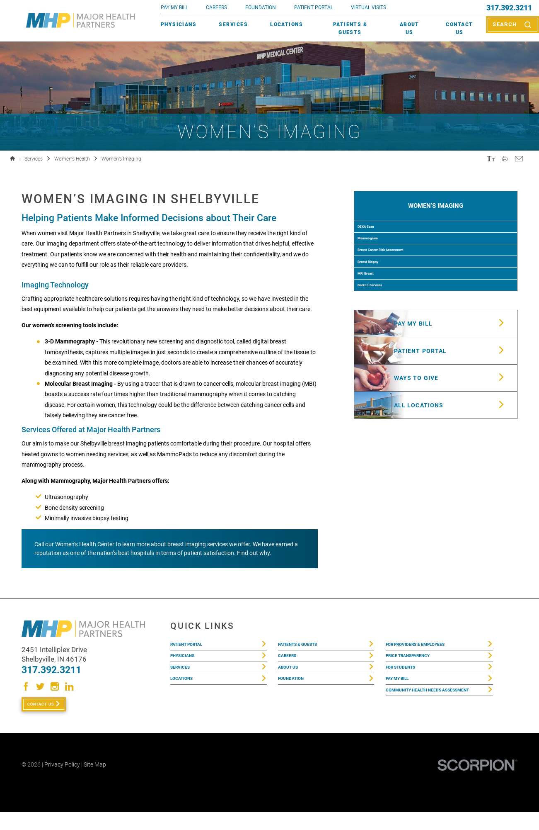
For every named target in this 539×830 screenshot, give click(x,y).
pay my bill (174, 7)
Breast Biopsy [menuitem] (379, 301)
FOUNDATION (260, 7)
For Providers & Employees (427, 646)
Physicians (178, 24)
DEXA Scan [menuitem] (376, 239)
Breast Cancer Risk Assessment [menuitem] (405, 280)
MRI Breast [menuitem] (376, 322)
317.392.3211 (509, 8)
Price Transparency (417, 662)
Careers (216, 7)
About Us (409, 28)
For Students (407, 678)
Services (233, 24)
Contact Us (459, 28)
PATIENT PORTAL (313, 7)
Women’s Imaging (435, 210)
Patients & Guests (350, 28)
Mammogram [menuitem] (379, 259)
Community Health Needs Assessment (424, 715)
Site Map (95, 782)
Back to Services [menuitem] (383, 342)
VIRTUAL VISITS (368, 7)
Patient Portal (193, 646)
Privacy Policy (62, 782)
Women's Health (72, 159)
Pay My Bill (402, 694)
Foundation (296, 694)
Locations (286, 24)
